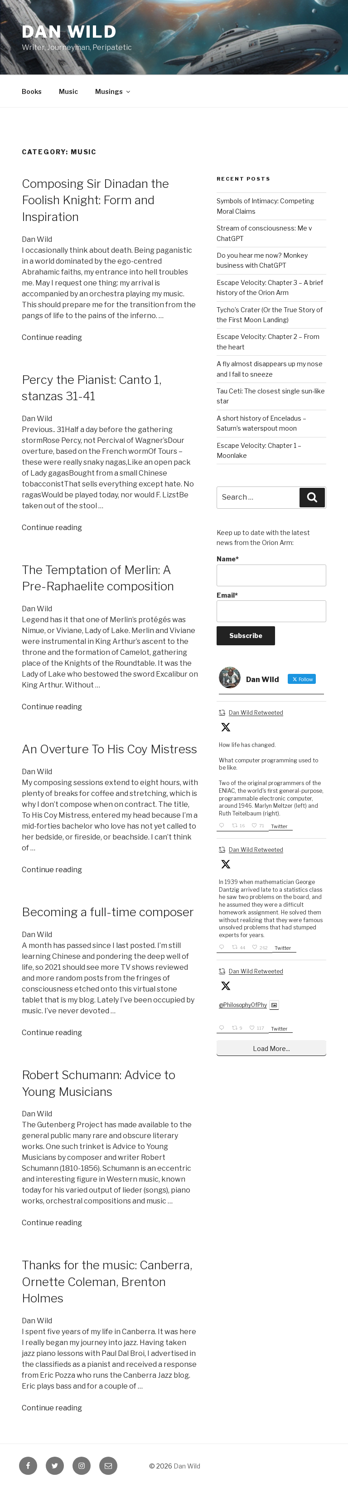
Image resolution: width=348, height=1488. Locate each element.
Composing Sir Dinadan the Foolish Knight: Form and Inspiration (95, 200)
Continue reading (52, 337)
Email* (271, 607)
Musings (113, 91)
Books (32, 91)
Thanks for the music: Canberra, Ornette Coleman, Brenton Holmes (107, 1281)
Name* (271, 570)
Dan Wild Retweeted (256, 712)
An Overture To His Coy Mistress (109, 749)
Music (68, 91)
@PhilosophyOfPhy (243, 1005)
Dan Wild (69, 32)
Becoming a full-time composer (108, 912)
